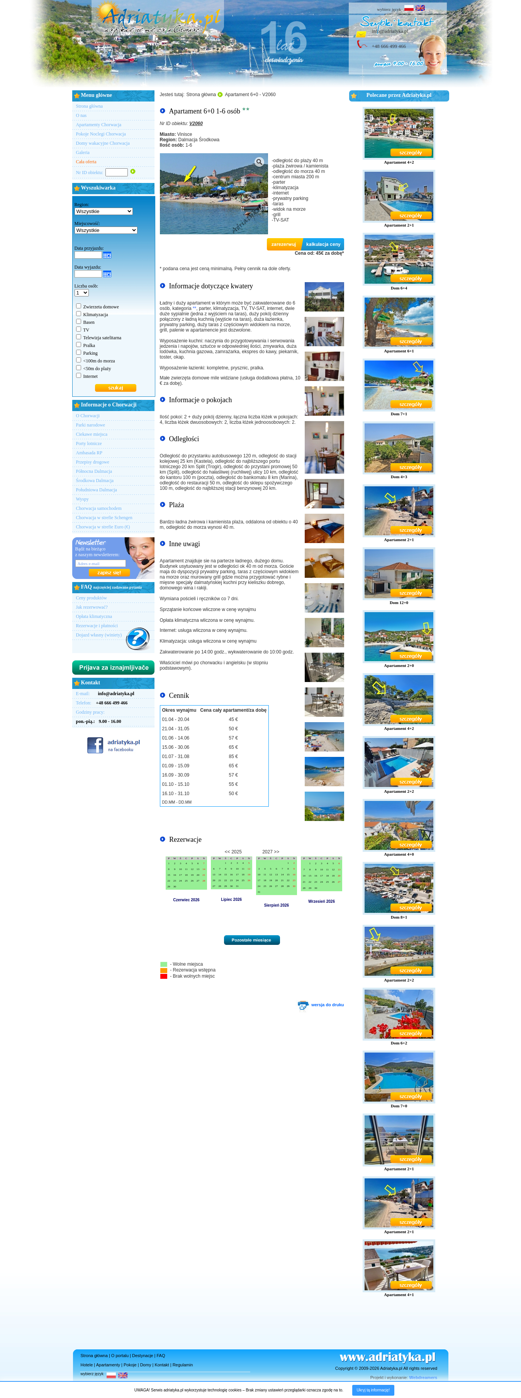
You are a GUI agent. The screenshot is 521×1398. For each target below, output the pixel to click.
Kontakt (161, 1364)
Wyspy (82, 499)
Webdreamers (423, 1377)
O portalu (120, 1355)
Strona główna (89, 106)
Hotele (87, 1364)
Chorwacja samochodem (99, 508)
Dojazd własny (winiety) (99, 635)
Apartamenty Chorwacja (99, 124)
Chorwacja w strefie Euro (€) (103, 527)
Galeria (83, 152)
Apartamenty (108, 1364)
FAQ (160, 1355)
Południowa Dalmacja (96, 490)
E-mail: (105, 693)
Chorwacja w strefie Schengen (104, 517)
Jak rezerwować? (92, 607)
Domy (145, 1364)
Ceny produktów (91, 598)
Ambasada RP (89, 452)
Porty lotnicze (89, 443)
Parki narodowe (90, 425)
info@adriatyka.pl (390, 31)
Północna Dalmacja (94, 471)
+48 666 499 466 (389, 46)
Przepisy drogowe (92, 462)
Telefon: (102, 703)
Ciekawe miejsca (92, 434)
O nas (81, 115)
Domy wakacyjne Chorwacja (103, 143)
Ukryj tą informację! (373, 1390)
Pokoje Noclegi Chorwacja (101, 134)
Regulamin (183, 1364)
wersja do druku (320, 1004)
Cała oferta (86, 161)
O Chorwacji (88, 415)
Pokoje (130, 1364)
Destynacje (142, 1355)
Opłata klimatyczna (94, 616)
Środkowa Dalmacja (95, 480)
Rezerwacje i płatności (97, 625)
